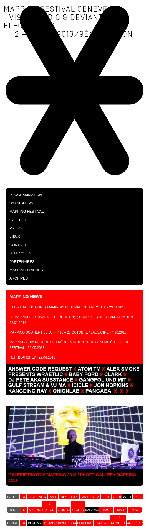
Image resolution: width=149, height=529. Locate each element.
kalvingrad (95, 509)
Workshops (21, 203)
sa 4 (53, 496)
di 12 (138, 496)
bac (106, 509)
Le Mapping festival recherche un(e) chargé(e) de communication (71, 317)
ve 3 (42, 496)
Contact (18, 245)
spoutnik (64, 509)
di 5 (63, 496)
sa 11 (127, 496)
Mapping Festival (26, 211)
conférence (137, 523)
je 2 (32, 496)
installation (54, 523)
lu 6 (74, 496)
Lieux (14, 236)
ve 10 (117, 496)
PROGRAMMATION (25, 195)
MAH (120, 509)
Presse (16, 228)
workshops (70, 523)
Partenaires (22, 261)
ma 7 (84, 496)
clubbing (85, 523)
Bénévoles (20, 253)
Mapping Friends (26, 270)
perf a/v (35, 523)
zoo (135, 509)
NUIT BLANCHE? (22, 357)
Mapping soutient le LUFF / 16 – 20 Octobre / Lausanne (59, 332)
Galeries (18, 220)
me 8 (95, 496)
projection (103, 523)
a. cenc (35, 509)
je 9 (106, 496)
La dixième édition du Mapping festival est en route (57, 307)
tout (24, 496)
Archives (18, 278)
